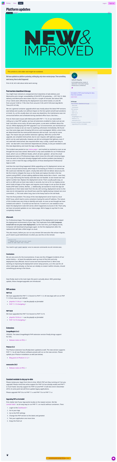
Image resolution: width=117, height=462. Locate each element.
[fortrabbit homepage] (3, 3)
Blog (20, 3)
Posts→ (94, 87)
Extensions (74, 114)
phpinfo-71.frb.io (15, 301)
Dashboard (22, 408)
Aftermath (74, 105)
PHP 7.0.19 (75, 113)
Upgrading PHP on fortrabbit (79, 124)
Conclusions (75, 107)
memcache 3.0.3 (76, 120)
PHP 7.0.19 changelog (17, 320)
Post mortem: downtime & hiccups (80, 103)
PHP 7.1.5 (74, 111)
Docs (14, 3)
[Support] (113, 458)
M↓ (109, 13)
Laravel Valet (11, 404)
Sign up (111, 3)
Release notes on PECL (17, 340)
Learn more (74, 97)
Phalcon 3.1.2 (75, 118)
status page (33, 149)
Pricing (8, 3)
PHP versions (74, 109)
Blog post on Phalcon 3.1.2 (19, 358)
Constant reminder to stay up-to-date (81, 122)
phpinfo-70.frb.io (15, 317)
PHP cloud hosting (83, 93)
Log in (104, 3)
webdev (16, 13)
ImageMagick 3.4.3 (77, 116)
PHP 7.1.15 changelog (17, 304)
